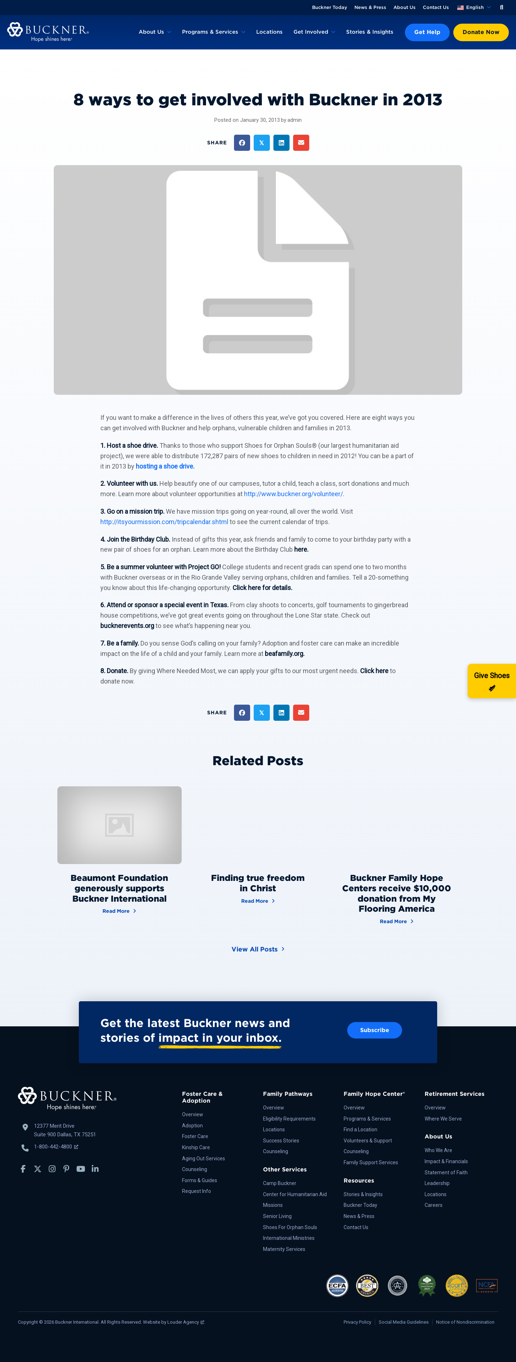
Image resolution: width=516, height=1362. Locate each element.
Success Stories (281, 1140)
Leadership (437, 1183)
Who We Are (438, 1150)
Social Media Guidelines (404, 1322)
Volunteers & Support (368, 1140)
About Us (404, 7)
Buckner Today (329, 7)
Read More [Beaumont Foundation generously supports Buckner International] (119, 910)
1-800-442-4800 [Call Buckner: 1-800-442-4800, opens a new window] (56, 1146)
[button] (501, 7)
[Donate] (492, 681)
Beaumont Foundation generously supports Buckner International (119, 888)
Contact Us (436, 7)
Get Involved (310, 32)
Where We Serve (443, 1119)
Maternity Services (284, 1249)
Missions (273, 1205)
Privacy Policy (357, 1322)
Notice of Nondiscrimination (465, 1322)
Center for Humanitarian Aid (295, 1194)
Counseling (194, 1169)
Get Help (427, 32)
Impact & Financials (446, 1161)
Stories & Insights (369, 32)
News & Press (370, 7)
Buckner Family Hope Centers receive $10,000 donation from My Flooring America (396, 893)
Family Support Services (371, 1162)
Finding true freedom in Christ (258, 883)
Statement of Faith (446, 1172)
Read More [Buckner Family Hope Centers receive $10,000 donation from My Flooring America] (397, 920)
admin (294, 120)
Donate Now (481, 32)
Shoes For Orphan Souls (290, 1227)
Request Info (196, 1191)
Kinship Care (196, 1147)
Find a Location (360, 1129)
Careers (434, 1205)
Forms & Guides (199, 1180)
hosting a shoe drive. (165, 466)
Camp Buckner (279, 1183)
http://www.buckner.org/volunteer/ (293, 494)
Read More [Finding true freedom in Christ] (258, 900)
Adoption (192, 1125)
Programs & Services (210, 32)
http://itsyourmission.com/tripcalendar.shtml (164, 522)
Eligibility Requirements (289, 1119)
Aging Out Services (203, 1158)
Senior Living (277, 1216)
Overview (192, 1114)
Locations (269, 32)
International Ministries (289, 1238)
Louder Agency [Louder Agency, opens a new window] (185, 1322)
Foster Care (195, 1136)
